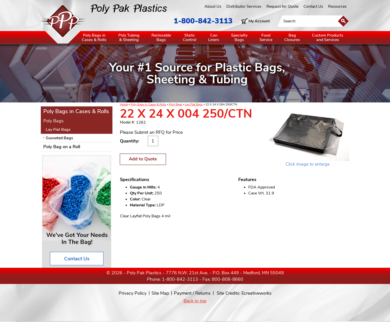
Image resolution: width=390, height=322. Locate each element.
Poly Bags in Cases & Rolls (148, 104)
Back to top (195, 301)
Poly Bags (175, 104)
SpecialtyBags (239, 38)
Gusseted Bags (59, 138)
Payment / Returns (192, 293)
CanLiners (213, 38)
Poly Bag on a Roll (61, 147)
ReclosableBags (161, 38)
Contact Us (313, 6)
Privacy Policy (132, 293)
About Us (212, 6)
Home (124, 104)
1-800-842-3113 (203, 21)
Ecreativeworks (257, 293)
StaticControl (189, 38)
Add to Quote (143, 159)
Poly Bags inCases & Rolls (94, 38)
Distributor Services (243, 6)
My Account (259, 21)
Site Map (160, 293)
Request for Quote (282, 6)
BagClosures (292, 38)
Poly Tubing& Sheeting (129, 38)
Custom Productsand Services (327, 38)
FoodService (265, 38)
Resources (337, 6)
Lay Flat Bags (194, 104)
